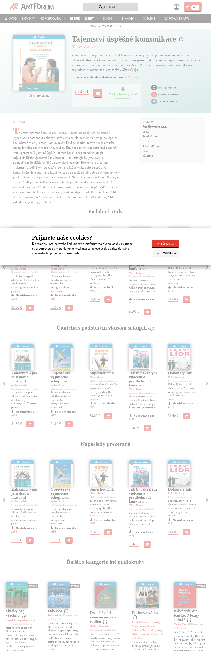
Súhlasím (165, 244)
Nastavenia (166, 253)
